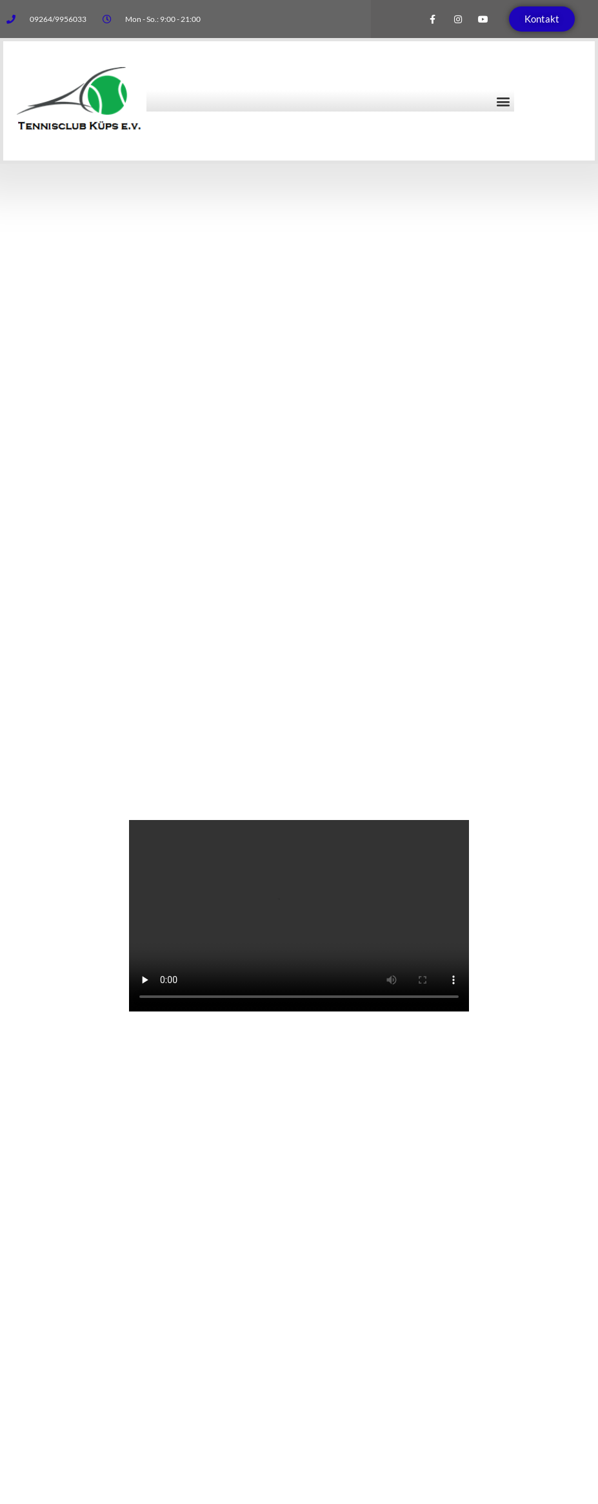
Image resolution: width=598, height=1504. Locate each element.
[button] (503, 101)
